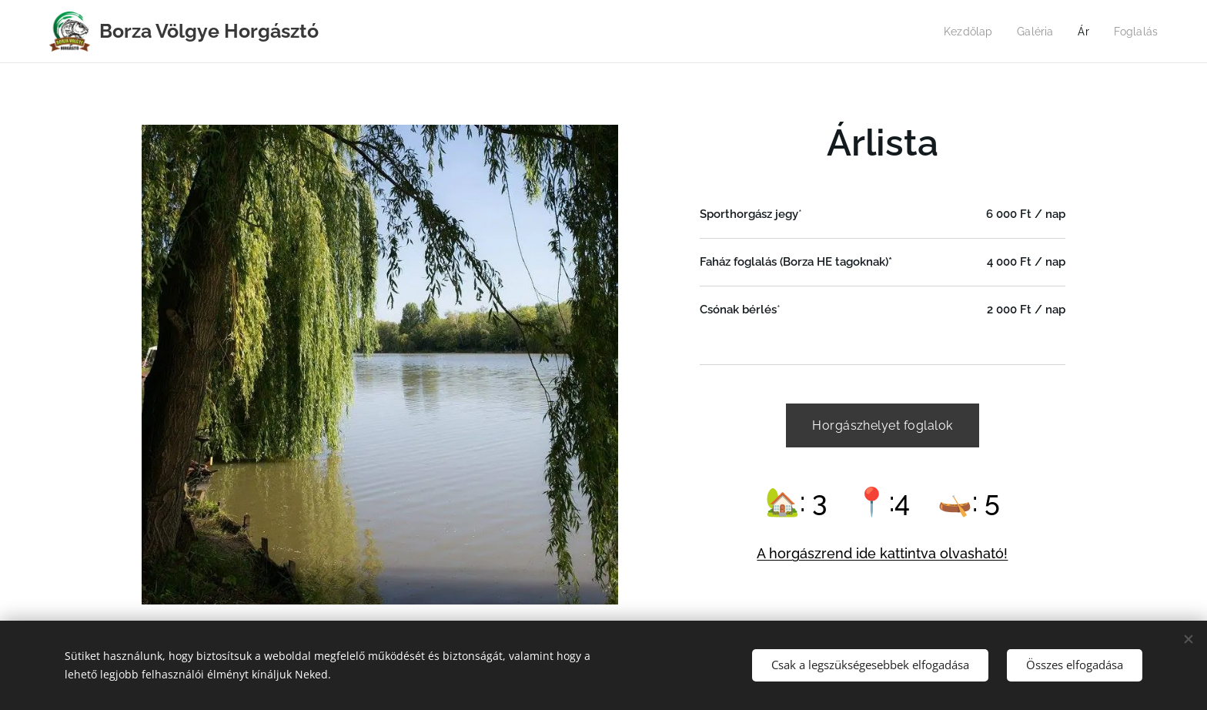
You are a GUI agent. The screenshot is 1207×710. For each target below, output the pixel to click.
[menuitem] (963, 31)
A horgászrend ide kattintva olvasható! (882, 553)
